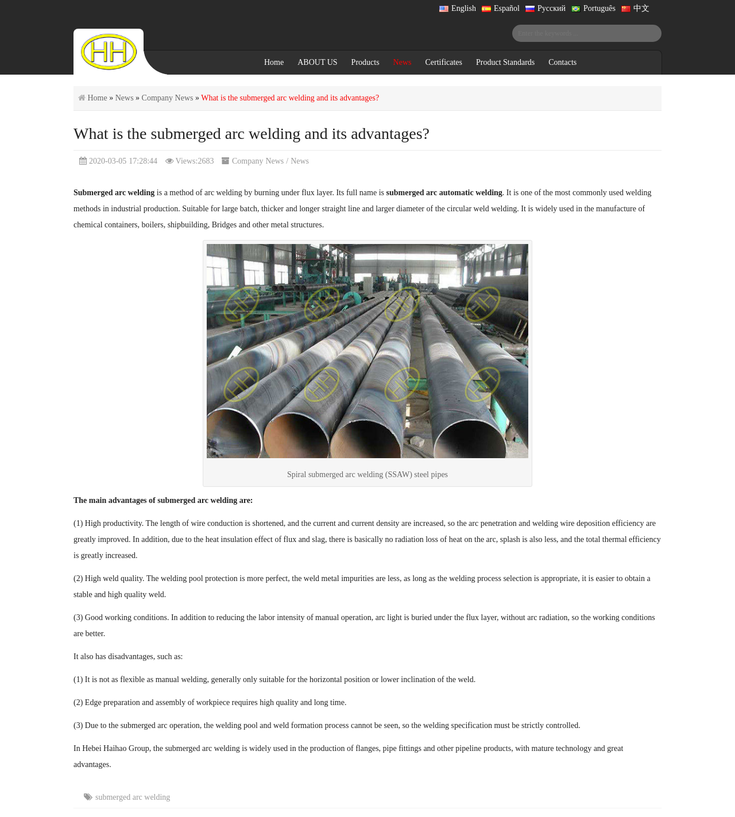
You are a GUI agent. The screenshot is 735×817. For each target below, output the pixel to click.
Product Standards (505, 62)
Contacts (562, 62)
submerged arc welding (132, 797)
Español (501, 8)
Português (593, 8)
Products (365, 62)
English (457, 8)
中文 (635, 8)
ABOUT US (317, 62)
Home (274, 62)
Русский (545, 8)
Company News (168, 98)
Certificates (443, 62)
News (402, 62)
